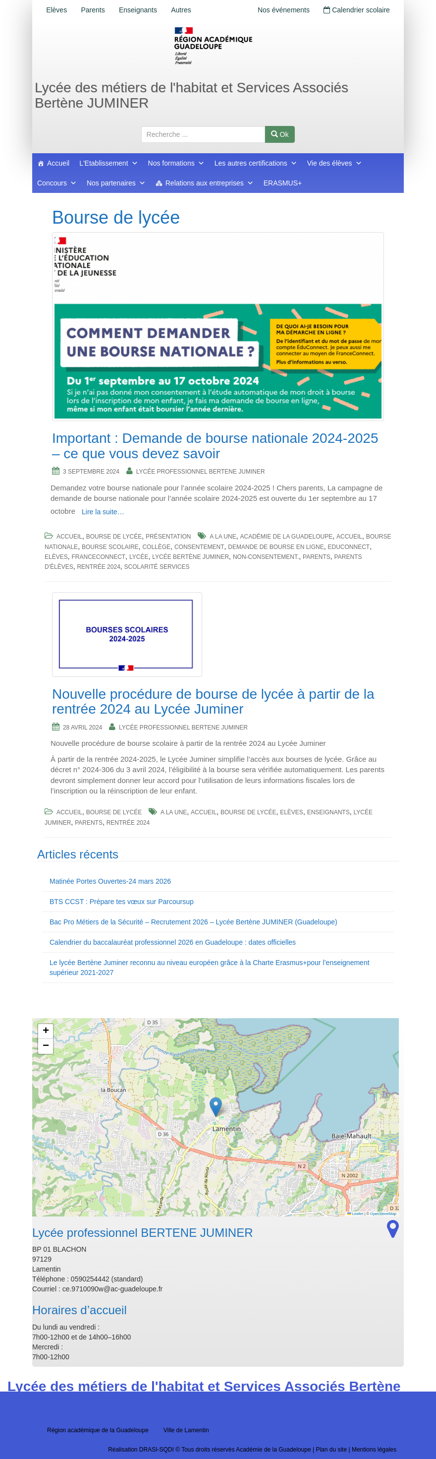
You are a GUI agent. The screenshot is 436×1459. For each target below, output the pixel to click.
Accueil (58, 163)
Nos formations (176, 163)
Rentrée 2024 (98, 566)
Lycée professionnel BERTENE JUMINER (200, 471)
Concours (57, 183)
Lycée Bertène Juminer (190, 556)
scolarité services (157, 566)
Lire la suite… (103, 512)
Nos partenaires (116, 183)
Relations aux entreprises (209, 183)
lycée (138, 556)
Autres (187, 10)
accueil (349, 536)
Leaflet (355, 1214)
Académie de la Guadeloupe (286, 536)
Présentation (168, 536)
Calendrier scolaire (356, 10)
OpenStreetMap (383, 1214)
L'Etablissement (108, 163)
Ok (280, 134)
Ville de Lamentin (186, 1430)
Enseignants (142, 10)
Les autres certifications (256, 163)
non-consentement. (266, 556)
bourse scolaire (110, 547)
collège (156, 547)
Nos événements (281, 10)
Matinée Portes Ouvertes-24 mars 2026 (110, 881)
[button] (216, 1107)
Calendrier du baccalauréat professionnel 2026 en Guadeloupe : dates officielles (173, 942)
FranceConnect (98, 556)
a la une (223, 536)
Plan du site (331, 1449)
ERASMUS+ (283, 183)
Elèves (57, 10)
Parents (96, 10)
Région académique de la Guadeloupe (98, 1430)
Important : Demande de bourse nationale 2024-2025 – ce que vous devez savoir (215, 445)
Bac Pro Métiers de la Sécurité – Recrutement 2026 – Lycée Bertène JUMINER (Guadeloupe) (193, 922)
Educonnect (348, 547)
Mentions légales (374, 1449)
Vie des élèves (334, 163)
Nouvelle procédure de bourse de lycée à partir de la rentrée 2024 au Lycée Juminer (213, 701)
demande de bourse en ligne (276, 547)
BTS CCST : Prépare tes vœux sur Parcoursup (122, 902)
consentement (199, 547)
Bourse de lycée (114, 536)
